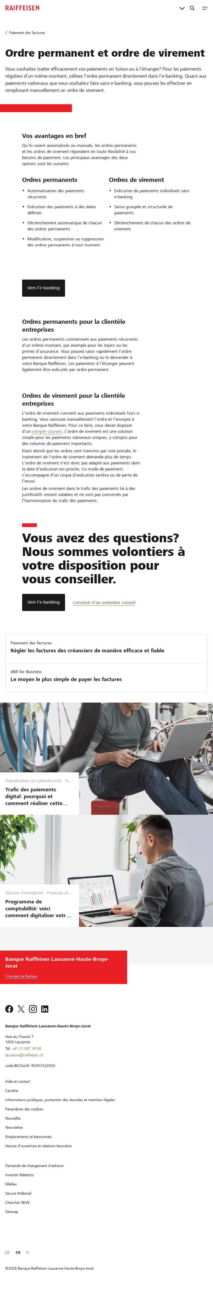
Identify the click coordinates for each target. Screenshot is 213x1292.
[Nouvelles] (13, 1118)
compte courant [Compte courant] (47, 431)
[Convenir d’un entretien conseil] (104, 602)
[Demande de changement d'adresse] (34, 1166)
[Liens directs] (182, 7)
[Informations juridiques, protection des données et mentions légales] (60, 1100)
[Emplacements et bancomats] (28, 1137)
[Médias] (11, 1184)
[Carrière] (11, 1091)
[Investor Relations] (19, 1175)
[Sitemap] (11, 1212)
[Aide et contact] (17, 1081)
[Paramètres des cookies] (24, 1109)
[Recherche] (192, 7)
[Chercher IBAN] (17, 1202)
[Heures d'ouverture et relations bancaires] (38, 1146)
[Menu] (205, 7)
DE (7, 1252)
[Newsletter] (14, 1127)
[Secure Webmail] (18, 1193)
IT (27, 1252)
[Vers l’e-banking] (43, 602)
